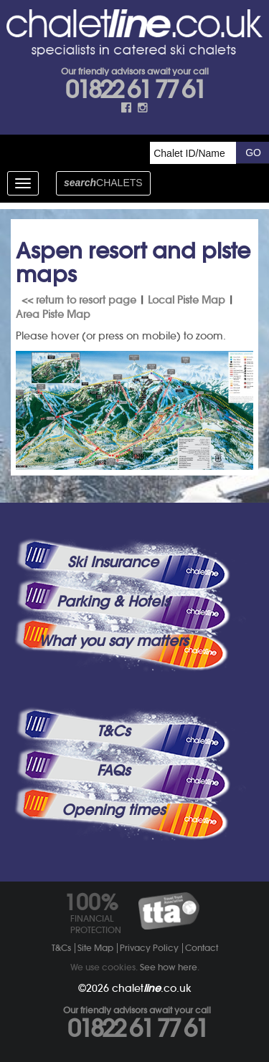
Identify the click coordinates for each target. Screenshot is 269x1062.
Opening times (113, 810)
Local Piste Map (186, 300)
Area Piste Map (53, 314)
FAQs (113, 770)
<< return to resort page (79, 300)
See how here (168, 967)
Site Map (95, 947)
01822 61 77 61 (134, 89)
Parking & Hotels (113, 601)
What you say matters (113, 641)
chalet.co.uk (152, 988)
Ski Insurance (113, 562)
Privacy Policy (149, 947)
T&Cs (113, 731)
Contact (201, 947)
